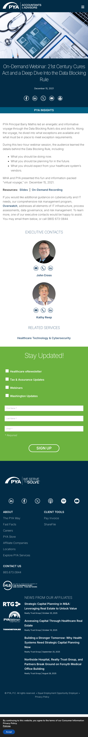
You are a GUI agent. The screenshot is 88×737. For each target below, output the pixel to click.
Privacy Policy (42, 696)
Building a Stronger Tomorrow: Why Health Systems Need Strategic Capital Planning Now (53, 642)
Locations (9, 549)
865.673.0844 (12, 572)
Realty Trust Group (32, 613)
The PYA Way (11, 518)
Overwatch (10, 205)
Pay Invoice (51, 518)
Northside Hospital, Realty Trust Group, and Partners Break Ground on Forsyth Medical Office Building (53, 664)
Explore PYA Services (16, 555)
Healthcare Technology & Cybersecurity (44, 338)
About (8, 512)
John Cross (44, 275)
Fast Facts (9, 524)
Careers (8, 530)
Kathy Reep (44, 317)
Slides (24, 189)
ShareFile (50, 524)
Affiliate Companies (15, 543)
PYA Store (9, 536)
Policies (7, 726)
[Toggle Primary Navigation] (82, 7)
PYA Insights (44, 110)
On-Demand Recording (47, 189)
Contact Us (12, 566)
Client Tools (54, 512)
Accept (9, 732)
